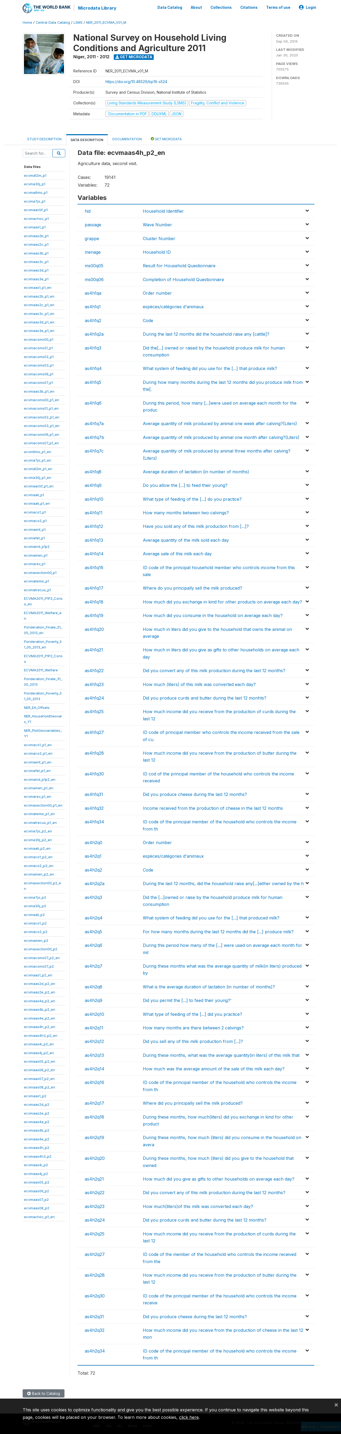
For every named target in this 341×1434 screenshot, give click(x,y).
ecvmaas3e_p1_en (39, 330)
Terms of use (278, 7)
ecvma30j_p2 (35, 906)
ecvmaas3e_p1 (36, 279)
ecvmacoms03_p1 (39, 365)
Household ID (157, 252)
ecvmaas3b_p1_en (39, 391)
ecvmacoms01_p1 (38, 348)
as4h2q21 (94, 1179)
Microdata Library (97, 8)
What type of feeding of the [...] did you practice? (192, 1014)
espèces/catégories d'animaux (173, 306)
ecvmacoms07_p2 (39, 966)
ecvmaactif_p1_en (39, 486)
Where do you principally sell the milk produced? (192, 588)
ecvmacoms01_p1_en (41, 408)
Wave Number (157, 224)
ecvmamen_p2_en (39, 874)
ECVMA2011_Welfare (41, 670)
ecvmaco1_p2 (35, 923)
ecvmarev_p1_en (37, 796)
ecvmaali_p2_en (37, 848)
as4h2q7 (93, 966)
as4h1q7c (94, 451)
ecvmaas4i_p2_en (39, 1044)
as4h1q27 (94, 732)
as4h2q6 (93, 945)
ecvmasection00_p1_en (43, 805)
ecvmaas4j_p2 (36, 1174)
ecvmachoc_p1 (36, 218)
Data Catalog (169, 7)
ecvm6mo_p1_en (37, 452)
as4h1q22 (94, 670)
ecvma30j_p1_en (37, 477)
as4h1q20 (94, 629)
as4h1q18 (94, 602)
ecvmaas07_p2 (36, 1199)
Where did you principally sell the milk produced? (193, 1103)
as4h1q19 (94, 615)
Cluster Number (159, 238)
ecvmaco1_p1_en (38, 745)
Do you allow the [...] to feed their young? (185, 485)
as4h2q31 (94, 1316)
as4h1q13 (94, 540)
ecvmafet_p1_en (37, 771)
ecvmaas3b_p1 (36, 253)
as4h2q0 (93, 842)
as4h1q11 (94, 512)
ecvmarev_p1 (34, 564)
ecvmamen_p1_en (38, 788)
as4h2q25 (94, 1233)
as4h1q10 (94, 499)
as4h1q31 (94, 794)
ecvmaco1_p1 (35, 512)
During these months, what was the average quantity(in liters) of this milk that (221, 1055)
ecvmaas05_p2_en (39, 1061)
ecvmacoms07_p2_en (42, 958)
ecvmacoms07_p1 (38, 382)
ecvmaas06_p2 (36, 1191)
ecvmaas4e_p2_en (39, 1018)
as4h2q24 (95, 1220)
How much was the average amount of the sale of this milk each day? (214, 1068)
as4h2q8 (93, 986)
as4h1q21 (94, 649)
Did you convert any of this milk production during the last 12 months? (214, 670)
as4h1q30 (94, 773)
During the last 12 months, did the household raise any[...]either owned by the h (223, 883)
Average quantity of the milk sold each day (186, 540)
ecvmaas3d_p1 (36, 270)
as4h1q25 (94, 711)
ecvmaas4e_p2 (36, 1139)
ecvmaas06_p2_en (39, 1070)
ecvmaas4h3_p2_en (40, 1035)
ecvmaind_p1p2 (37, 546)
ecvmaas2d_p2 (36, 1104)
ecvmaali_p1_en (37, 503)
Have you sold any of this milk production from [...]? (196, 526)
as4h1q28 (94, 753)
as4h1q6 (93, 403)
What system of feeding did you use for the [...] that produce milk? (210, 368)
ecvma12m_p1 (35, 175)
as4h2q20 (95, 1158)
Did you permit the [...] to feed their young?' (187, 1000)
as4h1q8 (93, 471)
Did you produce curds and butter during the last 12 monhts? (204, 698)
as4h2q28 (95, 1275)
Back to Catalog (43, 1393)
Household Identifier (163, 211)
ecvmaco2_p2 (35, 932)
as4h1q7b (94, 437)
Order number (157, 293)
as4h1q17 (94, 588)
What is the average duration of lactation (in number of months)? (209, 986)
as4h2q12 (94, 1041)
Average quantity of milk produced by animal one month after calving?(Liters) (221, 437)
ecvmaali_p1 (34, 495)
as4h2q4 (94, 918)
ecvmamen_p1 (35, 555)
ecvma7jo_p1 (34, 201)
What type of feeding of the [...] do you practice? (192, 499)
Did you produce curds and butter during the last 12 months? (204, 1220)
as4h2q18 (94, 1117)
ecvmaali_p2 (34, 915)
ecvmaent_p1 (35, 529)
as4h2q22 (94, 1192)
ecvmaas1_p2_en (38, 975)
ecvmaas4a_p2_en (39, 1001)
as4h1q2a (94, 334)
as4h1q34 (94, 821)
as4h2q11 (94, 1027)
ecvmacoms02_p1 (39, 357)
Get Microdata (133, 57)
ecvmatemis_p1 (36, 581)
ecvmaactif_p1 (36, 210)
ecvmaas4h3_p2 (37, 1156)
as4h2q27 (95, 1254)
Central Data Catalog (53, 22)
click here (189, 1417)
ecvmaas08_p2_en (39, 1087)
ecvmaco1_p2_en (38, 857)
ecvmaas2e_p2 (36, 1113)
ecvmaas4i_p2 (36, 1165)
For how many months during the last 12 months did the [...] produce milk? (218, 931)
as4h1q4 (93, 368)
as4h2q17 (94, 1103)
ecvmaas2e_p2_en (39, 992)
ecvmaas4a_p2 (36, 1122)
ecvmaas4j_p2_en (39, 1053)
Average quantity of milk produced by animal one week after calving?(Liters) (220, 423)
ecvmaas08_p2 (36, 1208)
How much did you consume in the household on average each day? (213, 615)
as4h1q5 (93, 382)
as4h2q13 (94, 1055)
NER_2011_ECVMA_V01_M (106, 22)
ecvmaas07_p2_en (39, 1078)
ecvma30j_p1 (34, 184)
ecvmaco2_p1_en (38, 753)
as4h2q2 (93, 870)
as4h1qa (93, 293)
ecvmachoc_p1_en (39, 1217)
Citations (249, 7)
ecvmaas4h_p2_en (39, 1027)
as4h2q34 (95, 1351)
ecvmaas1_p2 (35, 1096)
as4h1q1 (93, 306)
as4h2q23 (94, 1206)
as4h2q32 (94, 1330)
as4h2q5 (93, 931)
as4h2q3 (93, 897)
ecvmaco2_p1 (35, 521)
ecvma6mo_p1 (35, 192)
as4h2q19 (94, 1137)
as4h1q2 (93, 320)
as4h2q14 (94, 1068)
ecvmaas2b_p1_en (39, 296)
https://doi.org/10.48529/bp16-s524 (136, 81)
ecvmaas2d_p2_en (39, 983)
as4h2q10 (94, 1014)
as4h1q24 (94, 698)
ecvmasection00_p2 (40, 949)
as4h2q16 (94, 1082)
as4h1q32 (94, 808)
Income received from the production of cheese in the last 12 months (213, 808)
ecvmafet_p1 (34, 538)
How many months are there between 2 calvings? (193, 1027)
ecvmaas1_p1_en (37, 287)
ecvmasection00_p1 (40, 572)
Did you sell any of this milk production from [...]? (193, 1041)
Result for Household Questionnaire (179, 265)
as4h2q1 (93, 856)
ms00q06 (94, 279)
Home (27, 22)
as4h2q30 (95, 1296)
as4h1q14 (94, 553)
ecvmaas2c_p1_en (39, 305)
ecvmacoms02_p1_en (41, 417)
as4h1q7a (94, 423)
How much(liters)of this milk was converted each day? (198, 1206)
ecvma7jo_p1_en (37, 460)
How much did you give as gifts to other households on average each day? (218, 1179)
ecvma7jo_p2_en (38, 831)
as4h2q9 (93, 1000)
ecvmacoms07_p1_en (41, 443)
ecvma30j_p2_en (38, 840)
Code (148, 320)
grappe (92, 238)
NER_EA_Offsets (37, 707)
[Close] (336, 1404)
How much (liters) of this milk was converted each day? (199, 684)
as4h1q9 (93, 485)
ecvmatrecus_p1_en (40, 822)
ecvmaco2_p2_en (38, 866)
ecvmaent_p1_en (37, 762)
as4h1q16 (94, 567)
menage (93, 252)
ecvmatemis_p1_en (39, 814)
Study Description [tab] (44, 139)
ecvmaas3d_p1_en (39, 322)
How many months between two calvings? (186, 512)
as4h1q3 (93, 348)
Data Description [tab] (87, 140)
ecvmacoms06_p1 (38, 374)
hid (88, 211)
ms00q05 (94, 265)
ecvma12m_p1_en (38, 469)
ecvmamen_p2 (36, 940)
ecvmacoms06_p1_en (41, 434)
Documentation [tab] (127, 139)
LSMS (78, 22)
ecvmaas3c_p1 (36, 262)
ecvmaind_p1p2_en (39, 779)
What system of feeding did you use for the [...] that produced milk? (211, 918)
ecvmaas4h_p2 (36, 1147)
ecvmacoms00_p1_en (41, 400)
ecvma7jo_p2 (35, 897)
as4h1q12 (94, 526)
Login (307, 7)
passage (93, 224)
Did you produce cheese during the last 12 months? (195, 794)
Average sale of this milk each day (177, 553)
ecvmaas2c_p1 (36, 244)
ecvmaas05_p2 (36, 1182)
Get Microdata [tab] (166, 139)
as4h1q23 (94, 684)
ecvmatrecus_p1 (37, 590)
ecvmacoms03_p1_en (41, 426)
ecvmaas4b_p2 (36, 1130)
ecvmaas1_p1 (35, 227)
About (196, 7)
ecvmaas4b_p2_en (39, 1009)
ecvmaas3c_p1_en (39, 313)
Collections (221, 7)
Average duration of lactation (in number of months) (196, 471)
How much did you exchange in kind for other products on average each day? (222, 602)
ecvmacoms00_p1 (38, 339)
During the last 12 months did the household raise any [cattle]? (206, 334)
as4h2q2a (94, 883)
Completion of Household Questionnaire (183, 279)
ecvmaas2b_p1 (36, 236)
